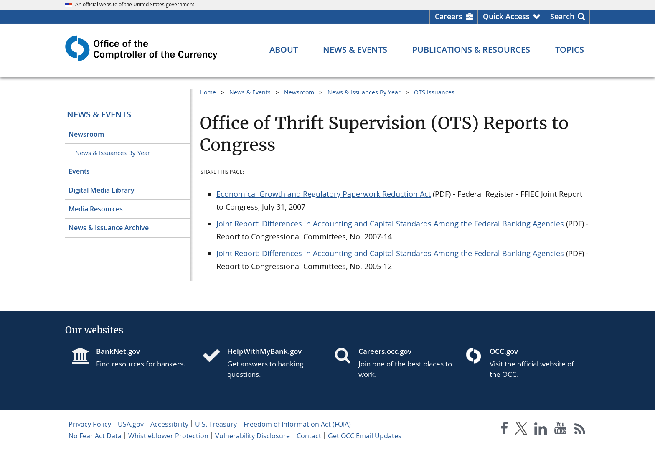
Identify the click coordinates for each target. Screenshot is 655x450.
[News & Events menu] (355, 49)
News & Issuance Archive (109, 227)
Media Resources (96, 209)
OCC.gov (504, 351)
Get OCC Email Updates (364, 435)
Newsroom (86, 134)
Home (208, 92)
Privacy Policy (90, 424)
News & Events (99, 114)
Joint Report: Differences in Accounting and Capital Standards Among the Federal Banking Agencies (390, 224)
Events (79, 171)
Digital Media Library (102, 190)
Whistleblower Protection (168, 435)
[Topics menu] (569, 49)
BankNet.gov (118, 351)
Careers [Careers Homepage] (448, 16)
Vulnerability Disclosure (252, 435)
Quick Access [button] (506, 16)
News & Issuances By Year (112, 152)
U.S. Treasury (216, 424)
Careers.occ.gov (384, 351)
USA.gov (131, 424)
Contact (309, 435)
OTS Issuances (434, 92)
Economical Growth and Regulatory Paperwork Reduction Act (323, 194)
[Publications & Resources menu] (471, 49)
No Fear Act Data (95, 435)
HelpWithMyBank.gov (264, 351)
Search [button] (562, 16)
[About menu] (283, 49)
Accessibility (169, 424)
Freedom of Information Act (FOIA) (297, 424)
